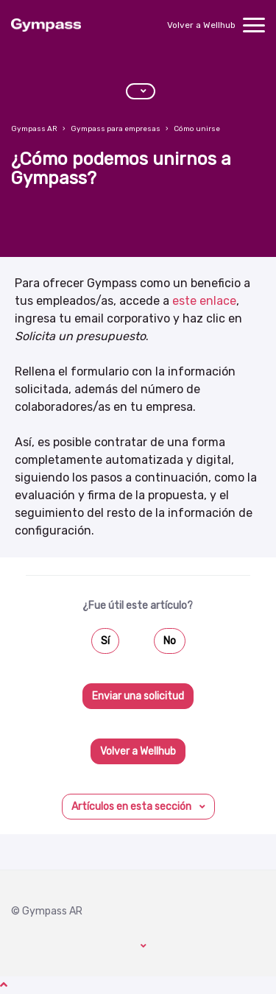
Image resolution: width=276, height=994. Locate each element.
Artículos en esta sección (132, 806)
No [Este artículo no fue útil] (169, 641)
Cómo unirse (197, 128)
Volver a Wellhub (201, 25)
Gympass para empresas (115, 128)
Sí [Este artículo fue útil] (105, 641)
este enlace (204, 301)
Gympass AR (34, 128)
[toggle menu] (254, 25)
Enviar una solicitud (138, 696)
